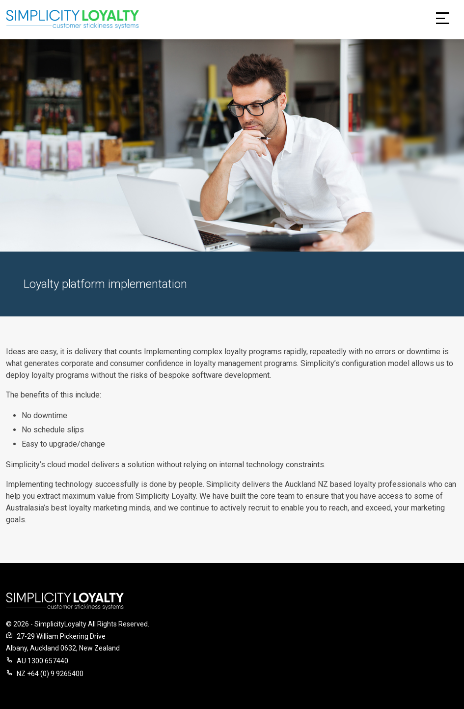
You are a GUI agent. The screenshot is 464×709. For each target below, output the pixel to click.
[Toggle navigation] (443, 19)
